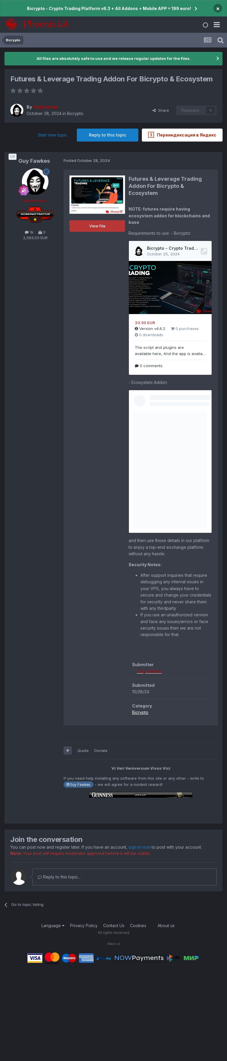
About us (166, 925)
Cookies (138, 925)
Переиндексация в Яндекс (182, 135)
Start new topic (52, 134)
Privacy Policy (84, 925)
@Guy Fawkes (78, 785)
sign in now (139, 847)
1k (29, 232)
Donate (101, 750)
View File (97, 226)
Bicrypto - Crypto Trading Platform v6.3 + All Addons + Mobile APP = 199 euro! (109, 8)
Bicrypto (75, 113)
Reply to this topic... (59, 876)
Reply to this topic (107, 134)
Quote (83, 750)
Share (161, 110)
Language (52, 925)
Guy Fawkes (34, 161)
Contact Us (113, 925)
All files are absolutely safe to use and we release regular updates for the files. (114, 58)
